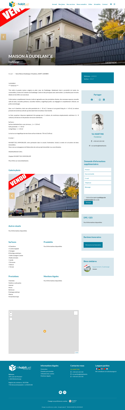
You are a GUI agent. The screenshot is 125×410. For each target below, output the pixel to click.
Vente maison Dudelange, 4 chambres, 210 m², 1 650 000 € (32, 74)
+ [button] (10, 312)
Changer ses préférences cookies (57, 401)
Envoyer (88, 202)
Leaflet (76, 352)
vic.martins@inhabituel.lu (98, 145)
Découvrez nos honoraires (93, 245)
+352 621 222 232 (98, 141)
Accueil (11, 74)
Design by (72, 401)
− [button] (10, 315)
